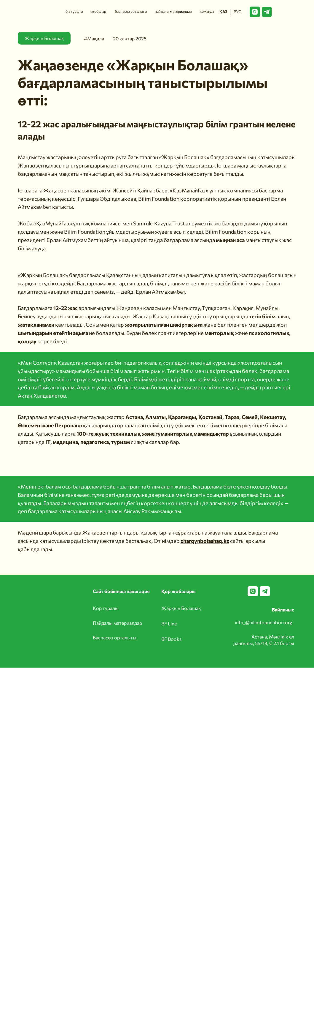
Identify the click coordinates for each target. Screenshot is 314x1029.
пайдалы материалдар (173, 11)
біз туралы (74, 11)
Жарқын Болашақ (181, 608)
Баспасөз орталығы (114, 637)
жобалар (98, 11)
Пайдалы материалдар (117, 623)
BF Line (169, 623)
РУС (237, 11)
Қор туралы (106, 608)
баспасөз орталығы (131, 11)
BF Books (171, 639)
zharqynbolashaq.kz (205, 541)
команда (207, 11)
